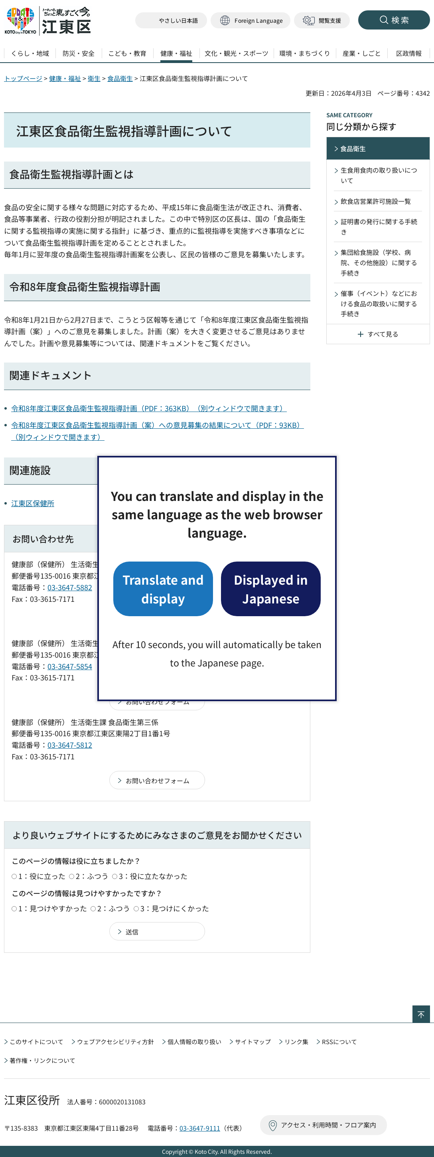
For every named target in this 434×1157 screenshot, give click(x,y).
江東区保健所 (32, 503)
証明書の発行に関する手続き (379, 227)
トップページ (23, 78)
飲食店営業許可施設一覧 (376, 201)
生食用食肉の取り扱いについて (379, 175)
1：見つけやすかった (52, 908)
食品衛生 (120, 78)
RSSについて (339, 1041)
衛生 (94, 78)
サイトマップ (253, 1041)
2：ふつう (92, 876)
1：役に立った (41, 876)
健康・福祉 (65, 78)
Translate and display (163, 588)
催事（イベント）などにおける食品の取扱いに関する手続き (379, 303)
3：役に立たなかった (153, 876)
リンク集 (296, 1041)
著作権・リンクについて (42, 1060)
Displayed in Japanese (271, 588)
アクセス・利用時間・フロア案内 (328, 1124)
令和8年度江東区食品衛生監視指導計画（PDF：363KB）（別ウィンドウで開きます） (149, 408)
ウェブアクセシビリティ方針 (115, 1041)
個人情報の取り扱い (194, 1041)
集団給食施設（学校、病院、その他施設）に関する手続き (379, 262)
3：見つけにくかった (174, 908)
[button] (250, 20)
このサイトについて (36, 1041)
